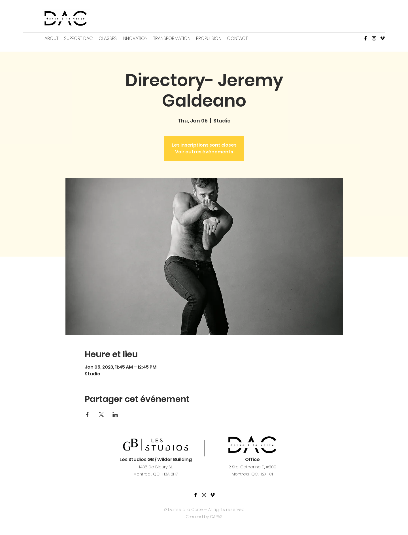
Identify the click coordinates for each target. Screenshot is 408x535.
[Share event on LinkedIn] (115, 414)
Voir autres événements (204, 152)
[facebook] (365, 38)
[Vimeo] (382, 38)
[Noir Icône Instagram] (204, 495)
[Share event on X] (101, 414)
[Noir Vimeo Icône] (212, 495)
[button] (51, 38)
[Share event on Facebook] (87, 414)
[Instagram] (374, 38)
